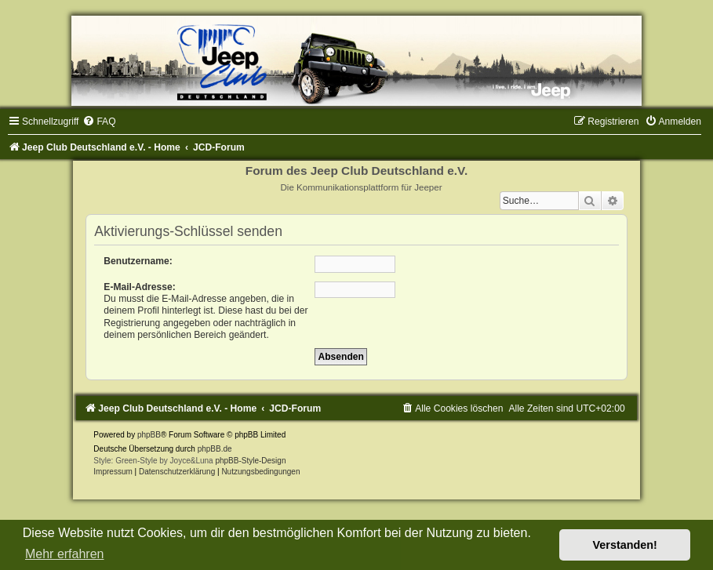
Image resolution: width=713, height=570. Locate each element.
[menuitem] (98, 121)
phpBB (149, 434)
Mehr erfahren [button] (64, 554)
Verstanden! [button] (625, 545)
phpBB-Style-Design (250, 460)
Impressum (112, 471)
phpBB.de (215, 449)
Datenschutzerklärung (177, 471)
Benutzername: (138, 261)
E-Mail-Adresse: (139, 286)
